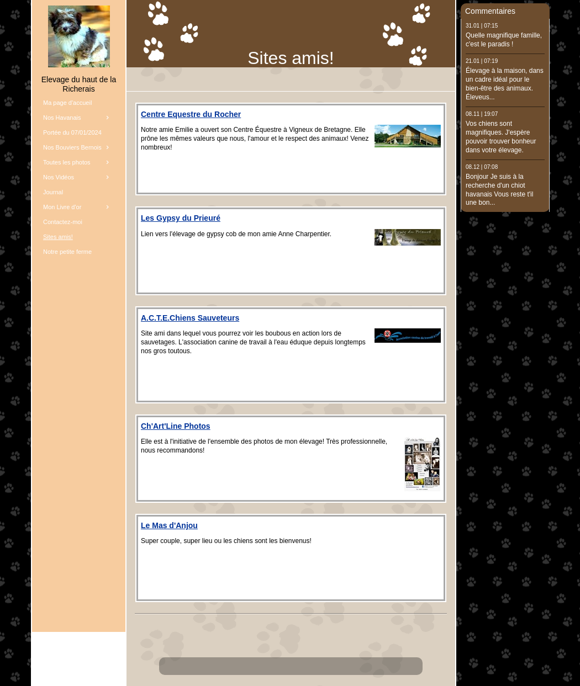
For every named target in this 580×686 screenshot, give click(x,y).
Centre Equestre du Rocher (191, 114)
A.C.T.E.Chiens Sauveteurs (190, 317)
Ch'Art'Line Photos (175, 426)
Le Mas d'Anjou (169, 525)
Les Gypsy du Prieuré (180, 218)
